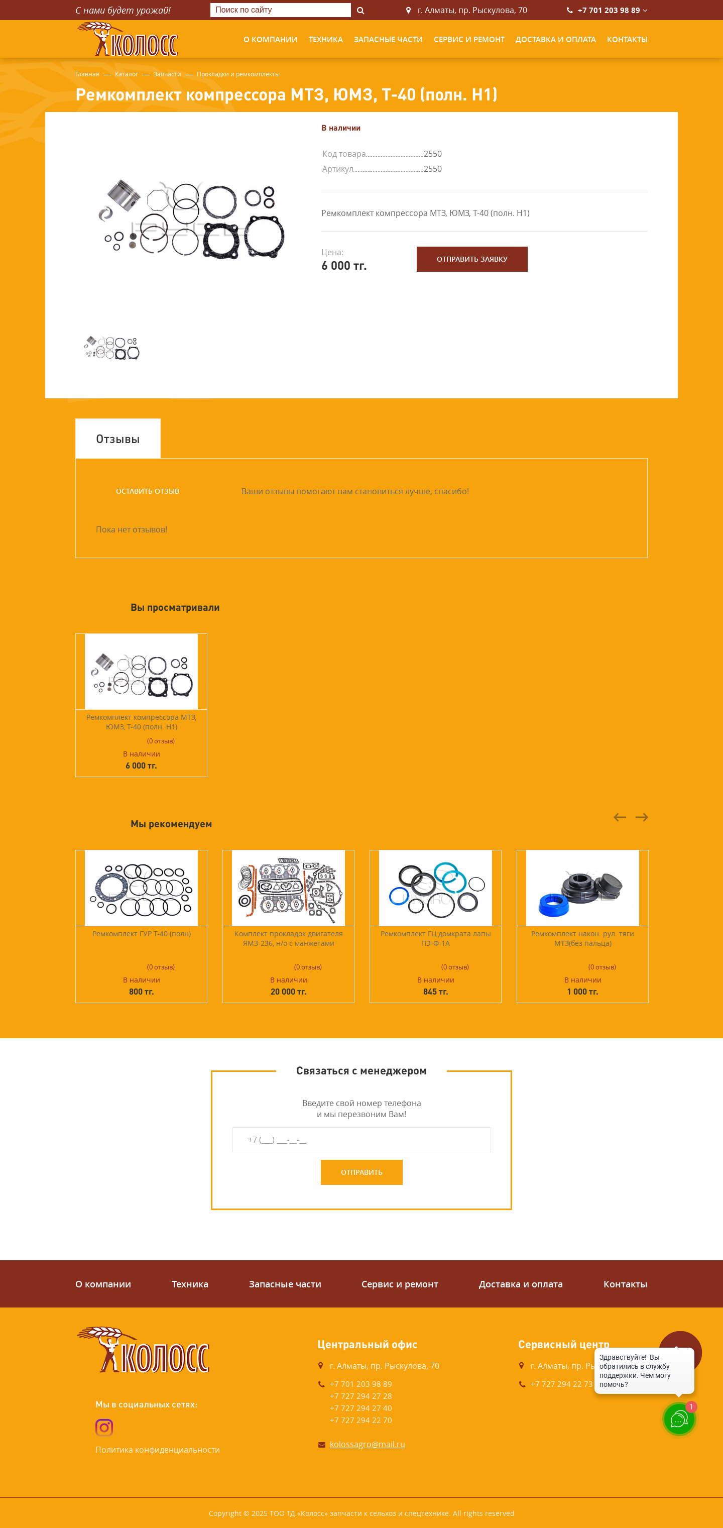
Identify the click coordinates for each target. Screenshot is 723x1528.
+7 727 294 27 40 (361, 1408)
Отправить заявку (472, 259)
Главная (87, 74)
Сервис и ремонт (469, 39)
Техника (326, 39)
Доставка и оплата (556, 39)
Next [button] (642, 817)
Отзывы (118, 438)
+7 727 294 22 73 (562, 1384)
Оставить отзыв (147, 491)
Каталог (126, 74)
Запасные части (388, 39)
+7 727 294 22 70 (361, 1420)
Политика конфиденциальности (157, 1449)
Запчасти (167, 74)
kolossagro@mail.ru (367, 1444)
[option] (190, 212)
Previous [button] (620, 817)
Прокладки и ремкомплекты (238, 74)
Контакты (627, 39)
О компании (271, 39)
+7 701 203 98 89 (609, 10)
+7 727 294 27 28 (361, 1396)
